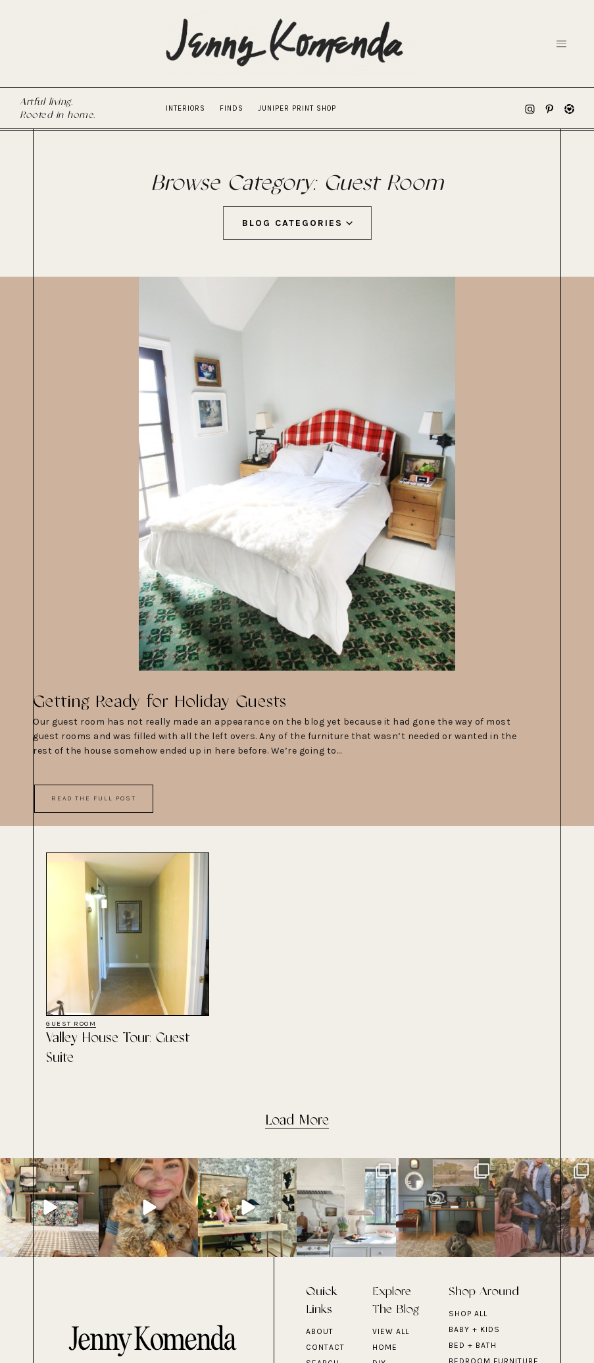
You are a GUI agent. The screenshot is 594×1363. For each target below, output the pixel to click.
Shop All (468, 1313)
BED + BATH (473, 1345)
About (320, 1331)
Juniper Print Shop (297, 108)
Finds (231, 108)
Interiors (185, 108)
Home (384, 1347)
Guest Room (71, 1024)
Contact (325, 1347)
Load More (297, 1121)
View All (390, 1331)
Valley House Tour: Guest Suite (118, 1048)
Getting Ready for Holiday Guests (159, 702)
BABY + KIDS (474, 1329)
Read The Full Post (93, 798)
